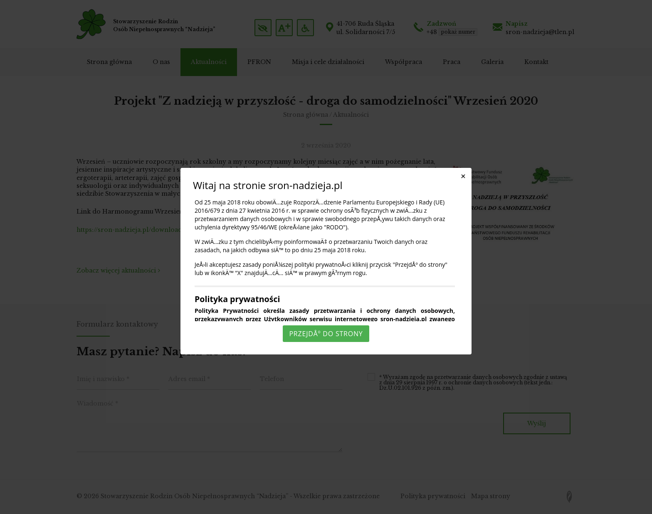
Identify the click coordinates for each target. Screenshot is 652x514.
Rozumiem (327, 507)
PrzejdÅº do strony (326, 333)
